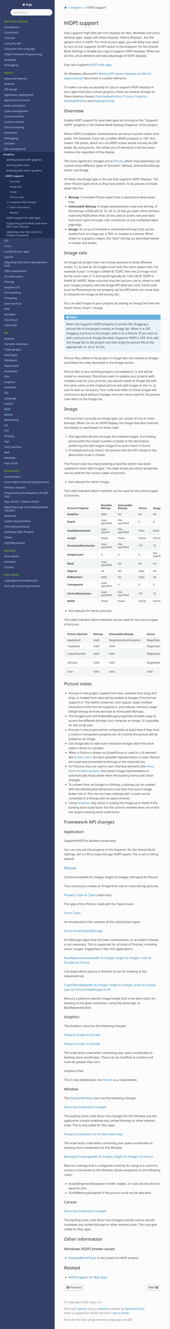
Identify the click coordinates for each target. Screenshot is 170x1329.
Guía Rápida (11, 556)
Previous (74, 1287)
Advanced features (15, 78)
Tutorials (9, 38)
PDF (6, 430)
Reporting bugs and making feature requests (26, 508)
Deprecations (12, 476)
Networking (11, 420)
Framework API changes (21, 202)
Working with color (18, 165)
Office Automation (15, 271)
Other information (18, 207)
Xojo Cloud (10, 320)
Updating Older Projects (19, 532)
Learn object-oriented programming (26, 482)
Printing (9, 282)
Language (10, 398)
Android (9, 84)
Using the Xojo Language (19, 48)
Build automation (15, 105)
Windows (9, 314)
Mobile (8, 414)
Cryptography (12, 349)
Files (7, 376)
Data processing (14, 127)
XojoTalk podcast (14, 543)
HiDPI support (13, 176)
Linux (7, 246)
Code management (16, 111)
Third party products (16, 526)
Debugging (11, 65)
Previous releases (15, 487)
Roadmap (10, 516)
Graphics (8, 154)
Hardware (10, 387)
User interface (13, 303)
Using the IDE (12, 43)
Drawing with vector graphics (24, 170)
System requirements (17, 521)
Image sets (15, 186)
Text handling (12, 292)
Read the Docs (135, 1309)
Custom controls (14, 122)
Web (7, 309)
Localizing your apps (16, 251)
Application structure (17, 100)
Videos (8, 537)
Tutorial (9, 567)
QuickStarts (11, 32)
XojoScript (10, 325)
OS (6, 425)
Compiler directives (16, 344)
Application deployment (19, 95)
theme (103, 1309)
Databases (10, 132)
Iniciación (10, 561)
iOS (6, 240)
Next (153, 1287)
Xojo (28, 5)
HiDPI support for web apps (23, 218)
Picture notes (16, 197)
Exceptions (10, 371)
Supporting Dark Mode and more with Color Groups (26, 225)
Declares (9, 143)
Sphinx (82, 1309)
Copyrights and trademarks (21, 580)
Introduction (12, 27)
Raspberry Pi (12, 287)
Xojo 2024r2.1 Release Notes (21, 501)
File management (15, 149)
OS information (13, 276)
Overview (14, 181)
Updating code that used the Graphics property (24, 233)
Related (13, 212)
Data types (10, 355)
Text (6, 441)
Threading (10, 298)
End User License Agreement (22, 586)
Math (7, 409)
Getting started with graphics (24, 159)
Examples (10, 59)
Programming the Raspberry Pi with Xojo (26, 494)
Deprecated (11, 365)
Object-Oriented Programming (23, 54)
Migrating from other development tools (25, 263)
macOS (8, 257)
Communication (14, 116)
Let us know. (121, 1313)
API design (10, 89)
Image (13, 191)
